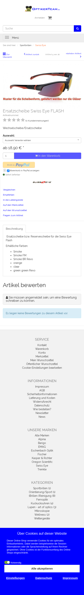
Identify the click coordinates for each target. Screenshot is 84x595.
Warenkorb (42, 348)
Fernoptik (42, 499)
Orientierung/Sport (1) (42, 492)
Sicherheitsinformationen (42, 394)
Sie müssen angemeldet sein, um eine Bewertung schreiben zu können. (41, 299)
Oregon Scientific (42, 461)
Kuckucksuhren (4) (42, 503)
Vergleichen (9, 189)
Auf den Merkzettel (13, 205)
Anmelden (40, 18)
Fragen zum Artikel (13, 215)
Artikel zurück (32, 54)
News (42, 416)
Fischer (42, 454)
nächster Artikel (73, 53)
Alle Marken (42, 435)
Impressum (42, 386)
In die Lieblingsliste (13, 200)
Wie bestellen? (42, 409)
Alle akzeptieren (42, 568)
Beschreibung (14, 228)
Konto (42, 352)
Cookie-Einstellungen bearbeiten (42, 367)
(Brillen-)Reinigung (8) (42, 495)
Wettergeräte (42, 518)
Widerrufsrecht (42, 401)
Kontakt (42, 345)
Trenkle (42, 469)
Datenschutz (42, 405)
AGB (42, 390)
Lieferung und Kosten (42, 397)
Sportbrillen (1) (42, 488)
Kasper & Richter (42, 458)
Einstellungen (15, 578)
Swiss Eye (42, 465)
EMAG (42, 446)
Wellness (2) (42, 514)
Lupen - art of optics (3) (42, 507)
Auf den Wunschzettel (15, 210)
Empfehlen (8, 194)
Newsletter (42, 413)
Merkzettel (42, 356)
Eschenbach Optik (42, 450)
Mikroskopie (42, 510)
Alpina (42, 439)
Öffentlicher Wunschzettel (42, 363)
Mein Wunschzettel (42, 360)
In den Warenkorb (47, 155)
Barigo (42, 443)
